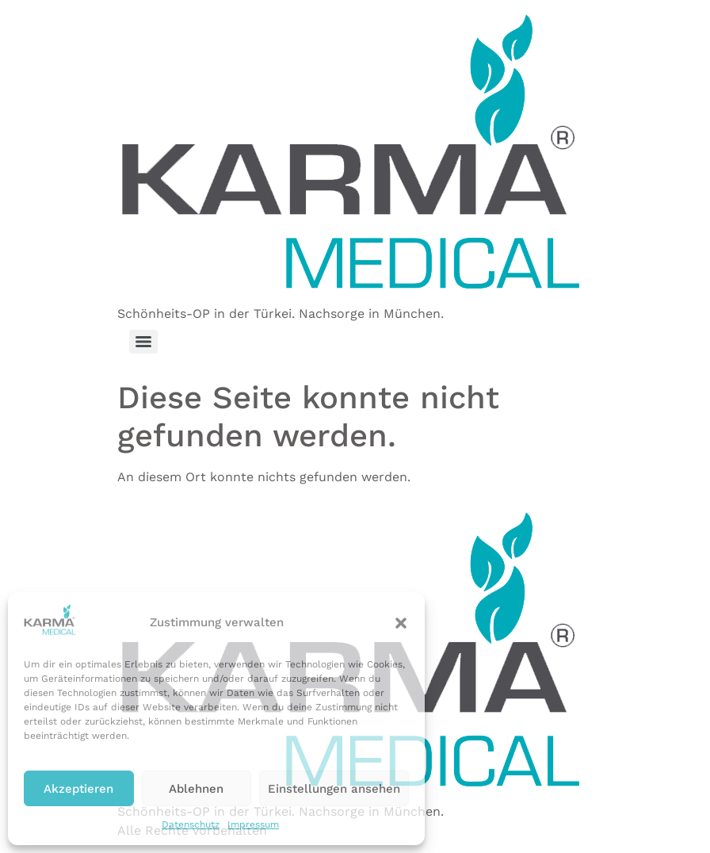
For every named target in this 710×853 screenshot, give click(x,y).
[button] (401, 623)
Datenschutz (190, 824)
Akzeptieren (78, 789)
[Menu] (143, 342)
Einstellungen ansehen (334, 789)
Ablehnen (196, 789)
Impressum (253, 824)
